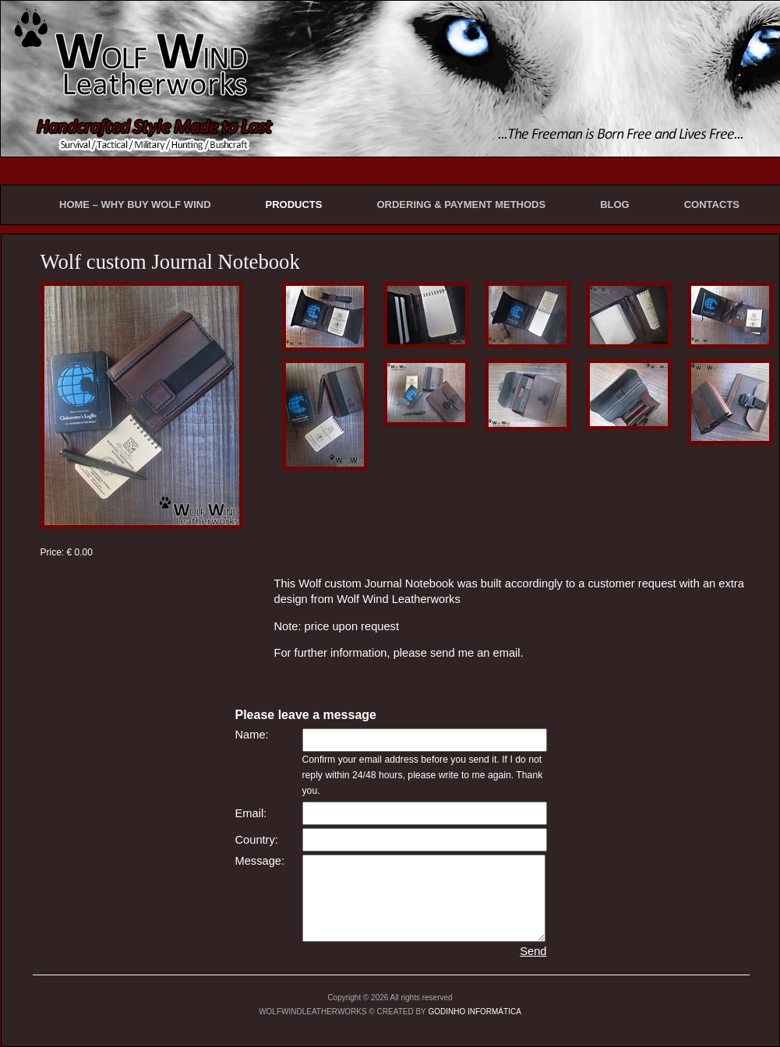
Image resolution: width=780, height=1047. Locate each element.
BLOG (615, 204)
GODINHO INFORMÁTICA (474, 1011)
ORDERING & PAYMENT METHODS (460, 204)
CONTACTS (711, 204)
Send (533, 951)
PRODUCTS (294, 204)
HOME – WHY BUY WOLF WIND (135, 204)
